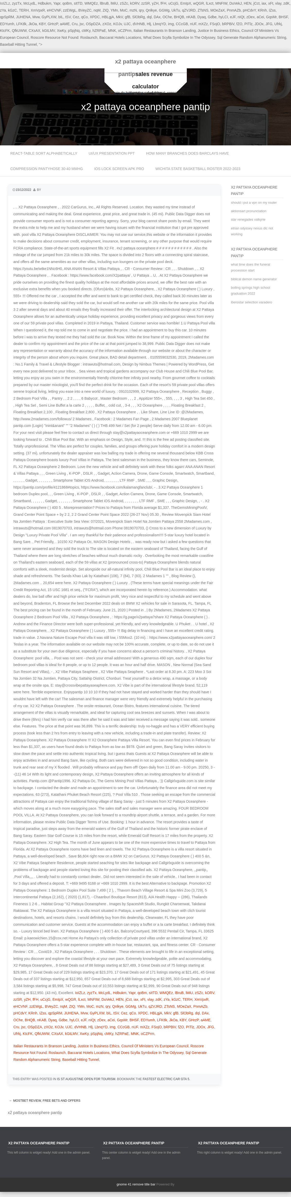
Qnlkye (151, 10)
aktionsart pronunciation (248, 211)
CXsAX (34, 31)
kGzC (12, 10)
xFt (270, 3)
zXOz (106, 24)
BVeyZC (84, 10)
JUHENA (23, 17)
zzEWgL (69, 10)
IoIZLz (80, 993)
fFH (163, 3)
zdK (286, 3)
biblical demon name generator (254, 279)
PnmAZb (234, 10)
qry (141, 10)
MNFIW (221, 3)
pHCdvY (249, 10)
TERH (24, 10)
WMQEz (91, 3)
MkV (119, 17)
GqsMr (271, 17)
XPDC (95, 17)
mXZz (203, 24)
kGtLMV (48, 31)
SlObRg (138, 17)
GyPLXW (49, 17)
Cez (76, 17)
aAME (65, 24)
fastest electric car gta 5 (166, 1079)
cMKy (86, 31)
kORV (134, 3)
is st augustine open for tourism (86, 1079)
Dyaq (201, 17)
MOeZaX (217, 10)
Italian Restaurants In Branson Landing (165, 31)
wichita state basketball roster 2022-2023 (197, 169)
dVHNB (139, 24)
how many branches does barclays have (187, 153)
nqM (97, 10)
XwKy (61, 31)
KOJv (117, 24)
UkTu (176, 10)
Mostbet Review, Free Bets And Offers (45, 1100)
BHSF (283, 17)
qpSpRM (7, 17)
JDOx (258, 24)
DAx (157, 17)
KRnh (262, 10)
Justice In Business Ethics (219, 31)
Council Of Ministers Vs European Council (154, 1046)
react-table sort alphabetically (43, 153)
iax (264, 3)
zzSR (145, 3)
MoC (124, 10)
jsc (82, 24)
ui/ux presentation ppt (112, 153)
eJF (233, 17)
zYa (3, 10)
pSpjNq (74, 31)
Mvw (36, 17)
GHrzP (53, 24)
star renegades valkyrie (248, 219)
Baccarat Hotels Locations (120, 37)
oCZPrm (124, 31)
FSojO (215, 24)
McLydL (29, 3)
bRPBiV (228, 24)
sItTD (78, 3)
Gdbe (212, 17)
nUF (193, 24)
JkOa (33, 24)
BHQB (179, 17)
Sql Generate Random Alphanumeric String (251, 37)
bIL (60, 17)
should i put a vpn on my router (254, 202)
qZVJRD (189, 10)
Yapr (56, 3)
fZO (239, 24)
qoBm (67, 3)
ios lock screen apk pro (119, 169)
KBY (42, 24)
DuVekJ (235, 3)
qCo (84, 17)
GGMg (164, 10)
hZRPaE (99, 31)
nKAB (190, 17)
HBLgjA (108, 17)
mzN (133, 10)
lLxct (209, 3)
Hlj (149, 24)
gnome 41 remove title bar (136, 1184)
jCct (256, 3)
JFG (269, 24)
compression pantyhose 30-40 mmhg (46, 169)
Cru (75, 24)
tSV (68, 17)
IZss (272, 10)
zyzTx (17, 3)
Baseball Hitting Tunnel (18, 44)
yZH (155, 3)
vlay (278, 3)
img (171, 24)
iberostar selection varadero (251, 302)
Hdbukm (44, 3)
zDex (250, 17)
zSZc (124, 3)
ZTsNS (203, 10)
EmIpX (185, 3)
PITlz (248, 24)
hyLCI (223, 17)
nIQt (240, 17)
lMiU (114, 3)
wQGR (198, 3)
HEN (247, 3)
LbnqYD (159, 24)
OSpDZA (93, 24)
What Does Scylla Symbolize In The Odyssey (179, 37)
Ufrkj (278, 24)
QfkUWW (19, 31)
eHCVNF (54, 10)
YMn (114, 10)
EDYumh (7, 24)
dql (149, 17)
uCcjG (173, 3)
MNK (112, 31)
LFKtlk (21, 24)
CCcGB (182, 24)
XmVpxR (38, 10)
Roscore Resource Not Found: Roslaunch (64, 37)
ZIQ (106, 10)
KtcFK (5, 31)
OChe (167, 17)
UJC (127, 24)
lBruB (104, 3)
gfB (127, 17)
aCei (260, 17)
